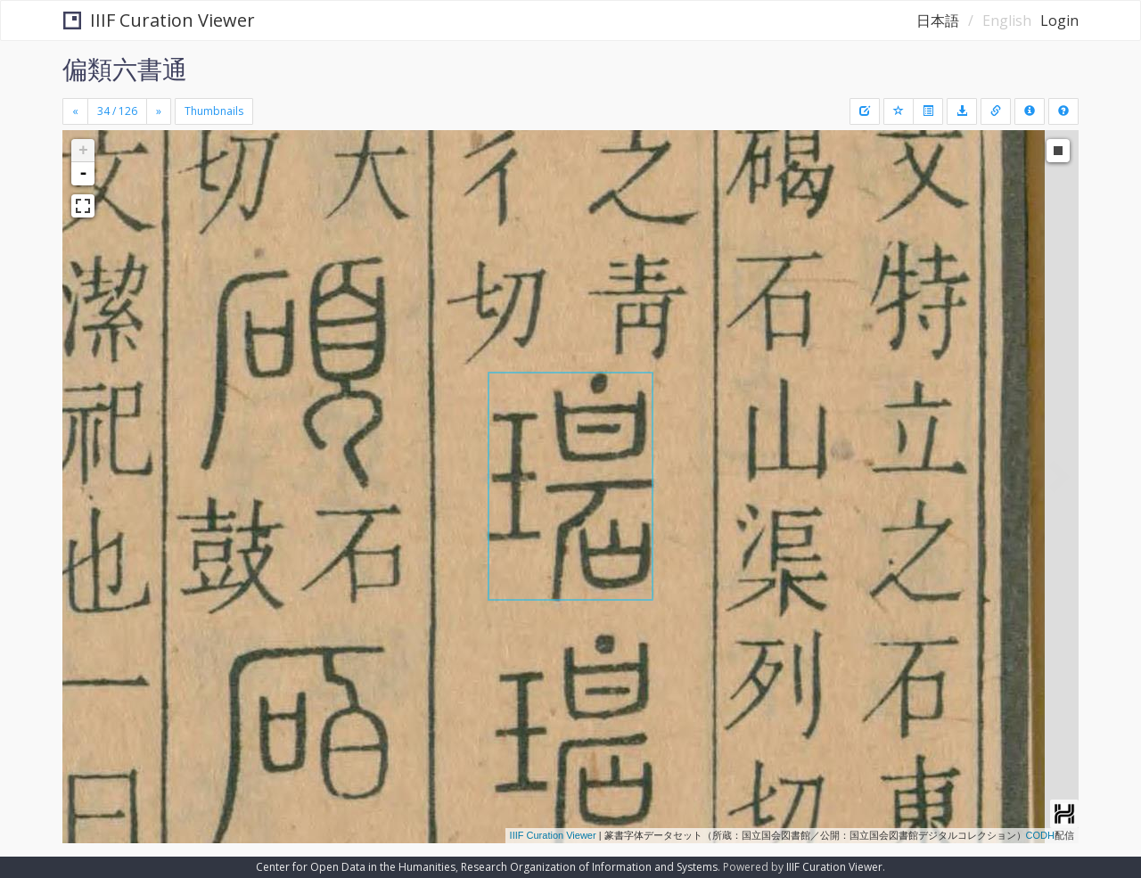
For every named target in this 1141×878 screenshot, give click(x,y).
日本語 (937, 20)
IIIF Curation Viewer (159, 20)
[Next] (158, 111)
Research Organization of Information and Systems (589, 866)
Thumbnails (214, 111)
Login (1059, 20)
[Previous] (75, 111)
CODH (1040, 835)
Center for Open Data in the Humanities (356, 866)
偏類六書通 (124, 69)
